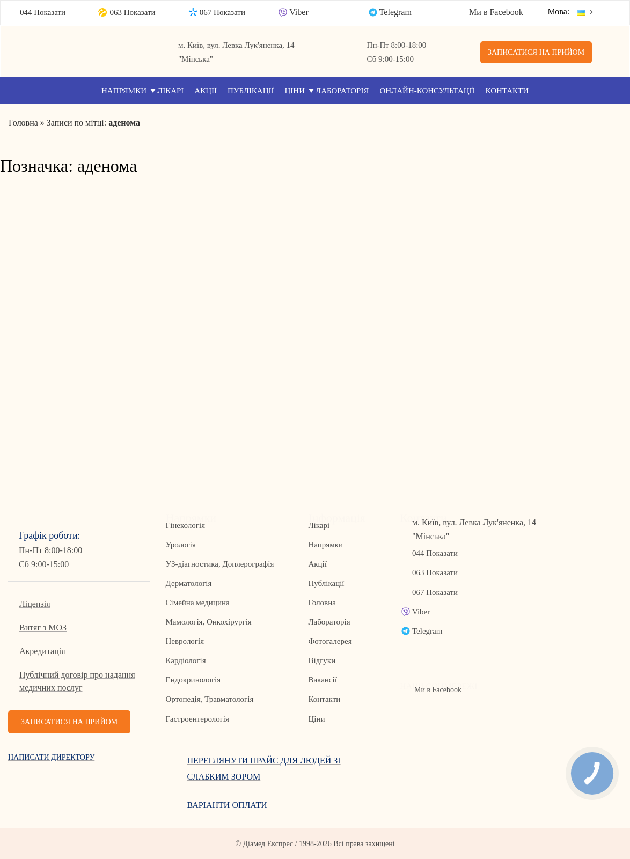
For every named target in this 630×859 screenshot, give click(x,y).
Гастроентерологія (197, 719)
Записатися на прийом (536, 52)
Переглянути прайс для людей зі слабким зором (264, 768)
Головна (321, 602)
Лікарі (170, 90)
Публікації (251, 90)
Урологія (181, 544)
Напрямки (123, 90)
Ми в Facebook (496, 12)
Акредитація (42, 651)
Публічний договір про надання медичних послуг (77, 681)
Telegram (395, 12)
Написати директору (51, 757)
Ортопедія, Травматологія (210, 699)
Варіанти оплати (227, 805)
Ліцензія (34, 603)
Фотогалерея (329, 641)
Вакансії (322, 680)
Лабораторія (342, 90)
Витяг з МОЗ (43, 627)
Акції (205, 90)
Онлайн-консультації (426, 90)
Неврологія (185, 641)
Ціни (295, 90)
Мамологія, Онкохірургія (209, 622)
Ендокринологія (193, 680)
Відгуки (321, 660)
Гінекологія (186, 525)
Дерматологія (189, 583)
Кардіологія (186, 660)
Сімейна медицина (198, 602)
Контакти (507, 90)
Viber (298, 12)
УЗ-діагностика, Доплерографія (220, 564)
